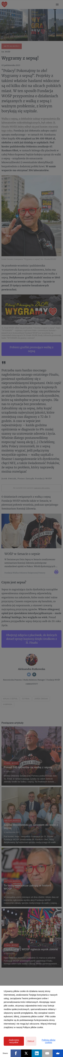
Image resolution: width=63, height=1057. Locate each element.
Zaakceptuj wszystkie (14, 1041)
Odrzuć (31, 1041)
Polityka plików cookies (48, 1041)
